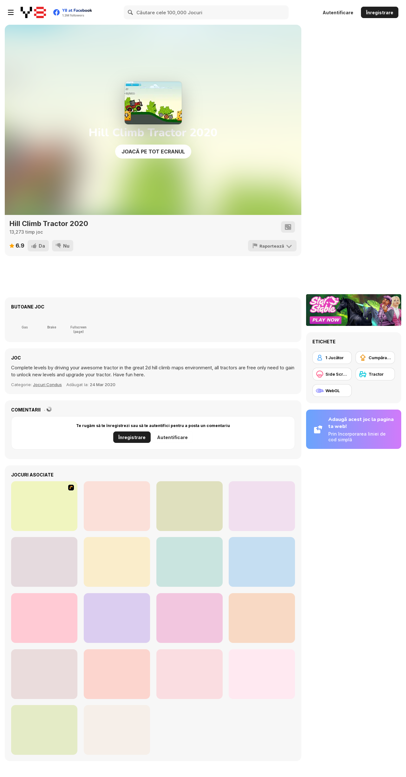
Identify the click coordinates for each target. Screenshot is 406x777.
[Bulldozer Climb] (262, 674)
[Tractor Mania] (44, 506)
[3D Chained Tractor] (44, 730)
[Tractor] (375, 374)
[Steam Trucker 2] (44, 618)
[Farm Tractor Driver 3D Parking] (189, 506)
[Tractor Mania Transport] (262, 618)
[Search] (131, 12)
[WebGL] (332, 390)
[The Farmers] (117, 730)
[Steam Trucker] (117, 562)
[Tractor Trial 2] (117, 506)
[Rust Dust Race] (262, 506)
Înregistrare (379, 12)
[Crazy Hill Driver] (44, 562)
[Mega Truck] (117, 618)
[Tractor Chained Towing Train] (262, 562)
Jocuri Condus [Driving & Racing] (47, 384)
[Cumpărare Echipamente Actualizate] (375, 357)
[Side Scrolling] (332, 374)
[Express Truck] (189, 618)
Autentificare (338, 12)
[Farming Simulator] (189, 562)
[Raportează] (273, 245)
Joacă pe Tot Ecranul (153, 151)
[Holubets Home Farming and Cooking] (117, 674)
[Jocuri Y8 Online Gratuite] (33, 12)
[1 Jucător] (332, 357)
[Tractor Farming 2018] (44, 674)
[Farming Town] (189, 674)
